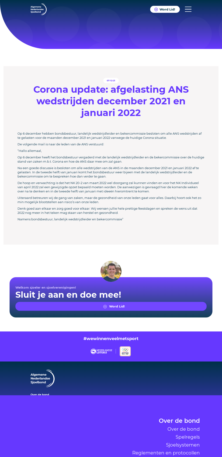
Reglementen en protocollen (166, 423)
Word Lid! (167, 9)
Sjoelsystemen (183, 415)
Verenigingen (179, 433)
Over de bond (179, 391)
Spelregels (188, 407)
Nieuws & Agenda (173, 443)
